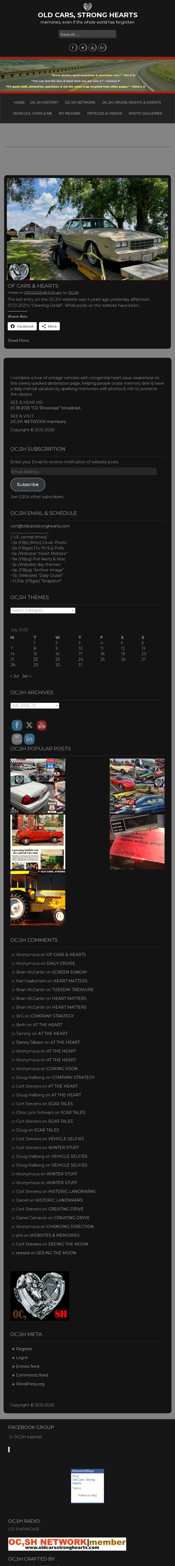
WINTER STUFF (63, 1147)
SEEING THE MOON (68, 1244)
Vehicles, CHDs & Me (32, 113)
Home (19, 102)
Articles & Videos (104, 113)
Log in (22, 1357)
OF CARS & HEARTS (33, 286)
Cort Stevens (28, 1244)
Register (24, 1348)
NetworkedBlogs (83, 1471)
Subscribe (28, 484)
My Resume (70, 113)
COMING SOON (62, 1068)
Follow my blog (87, 1495)
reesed (22, 1252)
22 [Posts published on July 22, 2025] (35, 659)
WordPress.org (30, 1383)
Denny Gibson (29, 1042)
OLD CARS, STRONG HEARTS (87, 15)
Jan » (27, 676)
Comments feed (32, 1375)
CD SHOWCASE (23, 1529)
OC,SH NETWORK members (38, 421)
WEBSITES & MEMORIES (55, 1235)
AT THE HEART (47, 1024)
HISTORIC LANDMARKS (72, 1191)
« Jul (14, 676)
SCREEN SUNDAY (69, 972)
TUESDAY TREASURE (73, 989)
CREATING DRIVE (66, 1209)
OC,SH (73, 292)
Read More (18, 340)
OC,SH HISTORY (44, 102)
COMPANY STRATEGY (52, 1016)
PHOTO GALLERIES (145, 113)
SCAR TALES (60, 1103)
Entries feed (27, 1366)
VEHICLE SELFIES (66, 1138)
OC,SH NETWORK (80, 102)
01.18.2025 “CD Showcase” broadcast (45, 407)
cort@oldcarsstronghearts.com (40, 526)
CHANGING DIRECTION (70, 1226)
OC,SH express (27, 1436)
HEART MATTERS (70, 980)
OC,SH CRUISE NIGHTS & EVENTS (131, 102)
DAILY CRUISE (61, 963)
